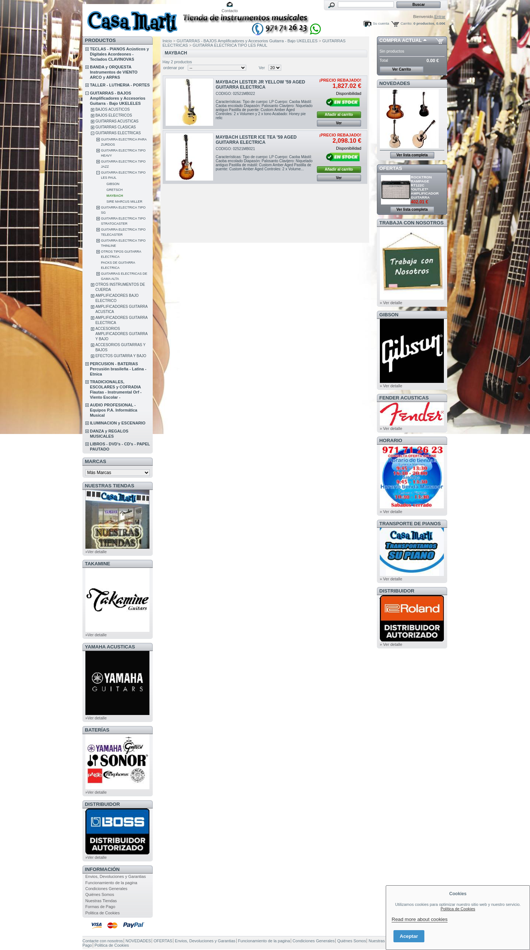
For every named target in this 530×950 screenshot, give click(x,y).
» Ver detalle (391, 302)
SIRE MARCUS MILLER (124, 201)
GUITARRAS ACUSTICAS (116, 121)
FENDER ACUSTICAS (404, 398)
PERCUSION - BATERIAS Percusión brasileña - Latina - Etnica (118, 369)
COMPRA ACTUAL (400, 40)
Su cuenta (381, 23)
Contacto (230, 10)
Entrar (439, 16)
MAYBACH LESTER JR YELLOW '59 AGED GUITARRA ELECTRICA (260, 84)
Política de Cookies (458, 909)
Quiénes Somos (99, 894)
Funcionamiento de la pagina (111, 882)
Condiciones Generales (106, 888)
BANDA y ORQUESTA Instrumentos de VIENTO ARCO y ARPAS (113, 72)
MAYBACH (114, 196)
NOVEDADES (394, 83)
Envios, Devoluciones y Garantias (115, 876)
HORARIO (390, 440)
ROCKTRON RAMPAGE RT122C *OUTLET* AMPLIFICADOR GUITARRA (425, 187)
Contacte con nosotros (102, 941)
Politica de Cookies (102, 913)
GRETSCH (114, 190)
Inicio (167, 41)
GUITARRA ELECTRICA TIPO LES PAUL (229, 45)
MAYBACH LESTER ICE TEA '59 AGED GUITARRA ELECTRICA (256, 140)
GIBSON (112, 184)
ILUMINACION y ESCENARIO (117, 423)
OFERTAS (390, 168)
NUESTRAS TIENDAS (109, 485)
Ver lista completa (412, 155)
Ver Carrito (401, 69)
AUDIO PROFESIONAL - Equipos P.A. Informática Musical (113, 410)
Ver (262, 67)
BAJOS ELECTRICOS (113, 115)
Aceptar (409, 936)
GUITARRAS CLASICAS (115, 127)
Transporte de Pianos (410, 523)
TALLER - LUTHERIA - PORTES (120, 85)
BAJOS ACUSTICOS (112, 109)
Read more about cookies (420, 919)
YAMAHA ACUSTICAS (110, 647)
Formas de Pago (100, 906)
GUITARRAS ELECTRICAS (118, 133)
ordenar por (173, 67)
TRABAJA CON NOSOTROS (411, 222)
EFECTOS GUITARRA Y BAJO (120, 356)
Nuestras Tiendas (101, 901)
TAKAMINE (97, 563)
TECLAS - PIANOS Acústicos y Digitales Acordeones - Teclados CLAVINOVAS (119, 54)
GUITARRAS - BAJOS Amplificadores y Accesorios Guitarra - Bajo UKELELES (117, 98)
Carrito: (406, 23)
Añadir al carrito (339, 115)
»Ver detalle (96, 551)
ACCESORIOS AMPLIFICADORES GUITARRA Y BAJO (121, 334)
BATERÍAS (97, 730)
